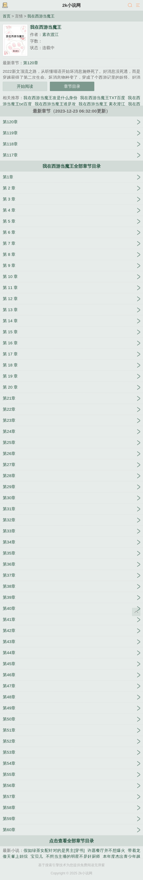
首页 (7, 16)
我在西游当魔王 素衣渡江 (102, 104)
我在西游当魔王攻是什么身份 (50, 97)
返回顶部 (136, 612)
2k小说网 (71, 5)
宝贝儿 (37, 856)
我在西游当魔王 (41, 16)
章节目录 (72, 86)
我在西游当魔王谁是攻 (55, 104)
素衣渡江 (50, 34)
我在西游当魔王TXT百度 (102, 97)
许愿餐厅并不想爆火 (106, 850)
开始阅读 (25, 86)
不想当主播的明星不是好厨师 (73, 856)
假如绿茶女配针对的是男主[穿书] (54, 850)
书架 (5, 5)
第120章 (30, 63)
